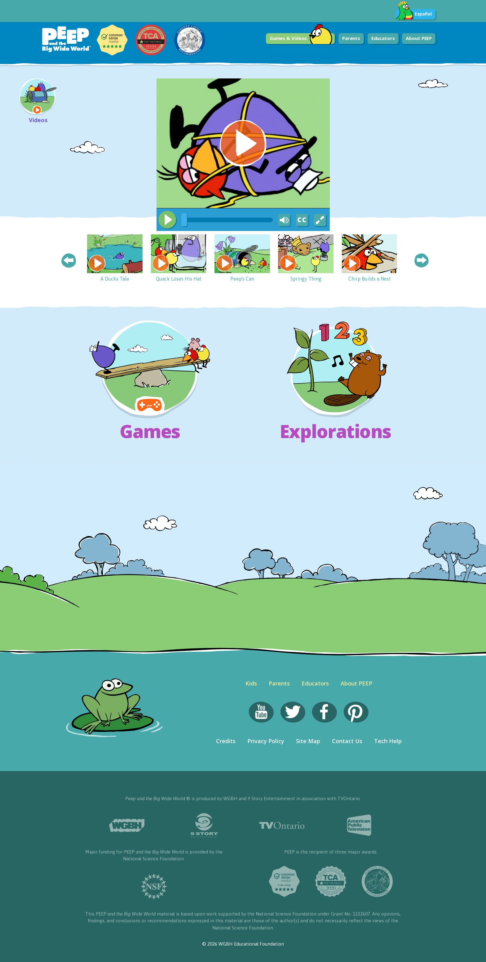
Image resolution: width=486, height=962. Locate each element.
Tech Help (388, 741)
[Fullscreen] (320, 220)
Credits (226, 741)
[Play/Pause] (167, 220)
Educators (383, 38)
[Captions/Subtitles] (302, 220)
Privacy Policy (265, 741)
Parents (351, 38)
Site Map (308, 741)
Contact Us (347, 741)
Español (413, 14)
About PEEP (419, 38)
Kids (251, 683)
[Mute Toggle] (283, 220)
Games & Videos (301, 38)
